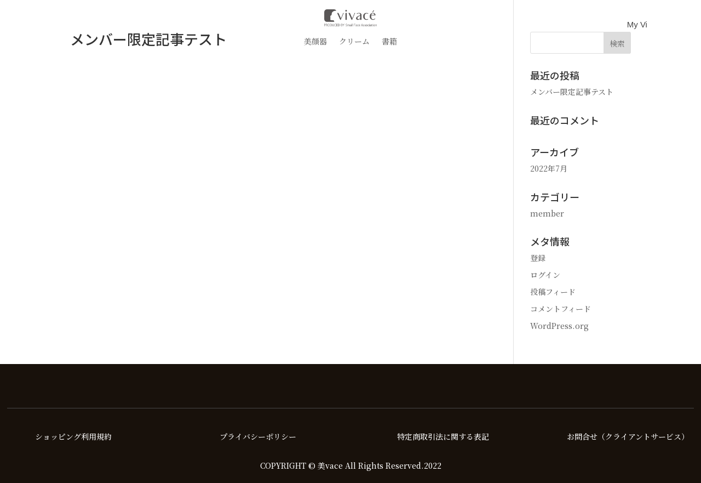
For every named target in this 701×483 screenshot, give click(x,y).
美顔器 (315, 42)
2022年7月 (548, 168)
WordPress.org (559, 325)
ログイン (545, 274)
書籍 (389, 42)
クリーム (354, 42)
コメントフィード (560, 308)
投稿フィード (553, 291)
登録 (537, 257)
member (547, 213)
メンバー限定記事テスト (571, 91)
